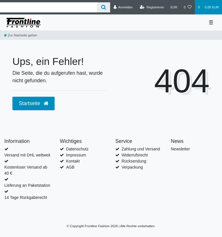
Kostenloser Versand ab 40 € (25, 170)
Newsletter (180, 149)
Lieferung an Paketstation (27, 185)
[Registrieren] (152, 7)
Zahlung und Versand (140, 149)
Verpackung (132, 167)
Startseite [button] (33, 103)
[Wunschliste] (188, 7)
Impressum (76, 155)
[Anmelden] (123, 7)
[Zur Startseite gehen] (20, 35)
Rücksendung (133, 161)
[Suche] (103, 7)
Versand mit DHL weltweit (27, 155)
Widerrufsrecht (134, 155)
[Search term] (48, 7)
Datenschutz (77, 149)
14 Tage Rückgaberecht (25, 197)
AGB (70, 167)
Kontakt (72, 161)
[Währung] (174, 7)
